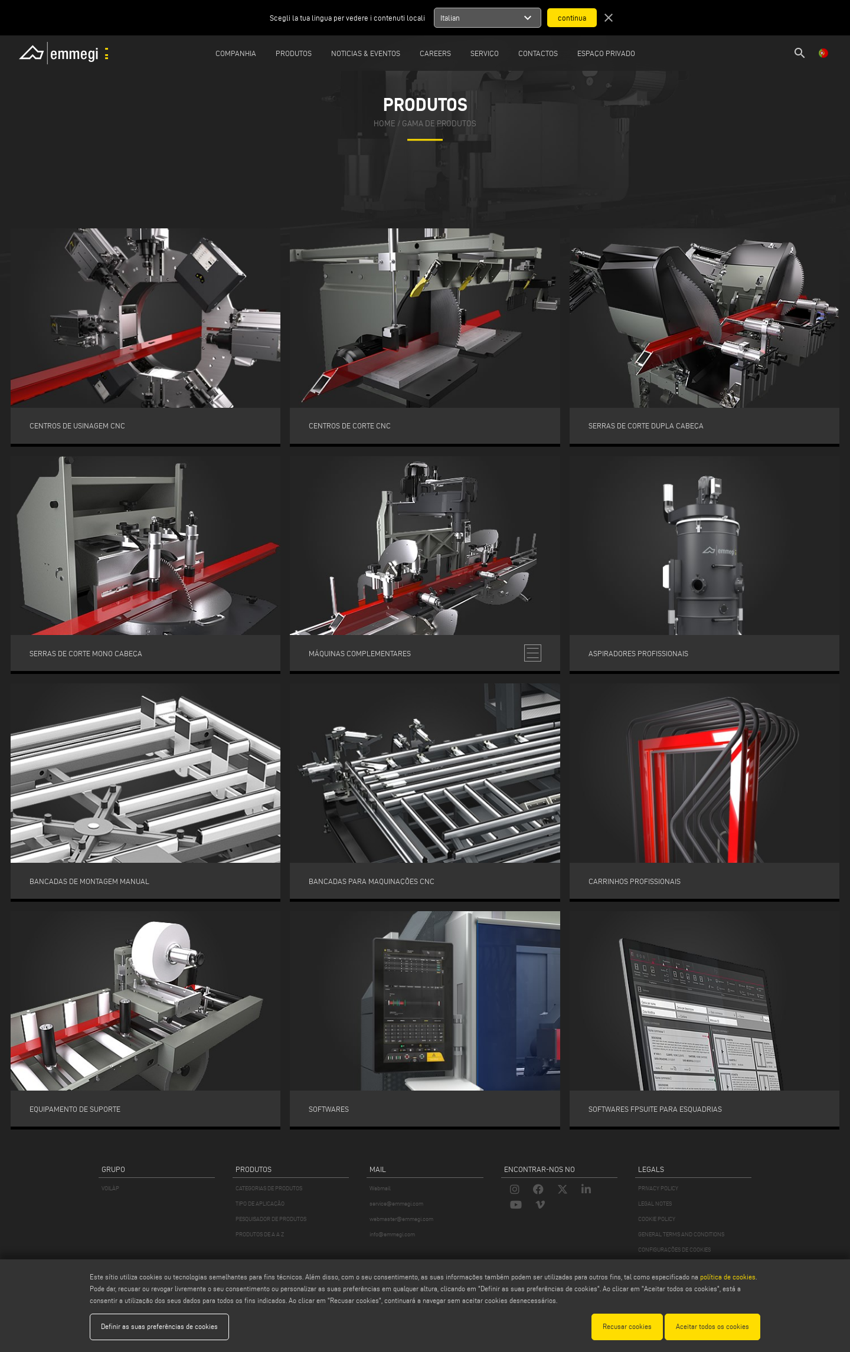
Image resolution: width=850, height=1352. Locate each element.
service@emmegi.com (396, 1203)
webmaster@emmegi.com (401, 1219)
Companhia (235, 53)
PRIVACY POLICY (658, 1188)
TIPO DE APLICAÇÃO (260, 1203)
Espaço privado (606, 53)
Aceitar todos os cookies (712, 1326)
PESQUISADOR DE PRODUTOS (271, 1219)
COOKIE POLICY (656, 1219)
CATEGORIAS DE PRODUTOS (269, 1188)
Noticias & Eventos (365, 53)
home (384, 123)
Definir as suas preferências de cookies (159, 1326)
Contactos (538, 53)
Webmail (380, 1188)
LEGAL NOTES (655, 1203)
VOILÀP (110, 1188)
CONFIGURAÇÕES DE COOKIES (674, 1249)
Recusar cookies (627, 1326)
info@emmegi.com (392, 1234)
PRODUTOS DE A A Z (260, 1234)
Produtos (294, 53)
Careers (435, 53)
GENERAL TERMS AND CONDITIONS (681, 1234)
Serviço (484, 53)
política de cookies (728, 1277)
